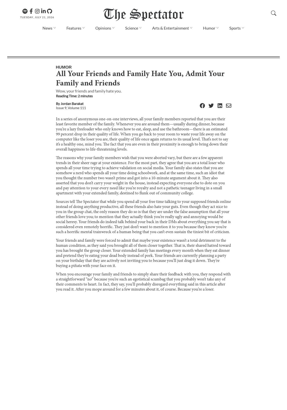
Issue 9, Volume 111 (71, 85)
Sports (235, 28)
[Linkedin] (43, 11)
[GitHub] (49, 11)
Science (131, 28)
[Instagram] (37, 11)
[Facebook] (31, 11)
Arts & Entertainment (170, 28)
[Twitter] (211, 84)
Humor (209, 28)
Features (73, 28)
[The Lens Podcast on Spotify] (25, 11)
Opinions (103, 28)
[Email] (228, 84)
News (47, 28)
